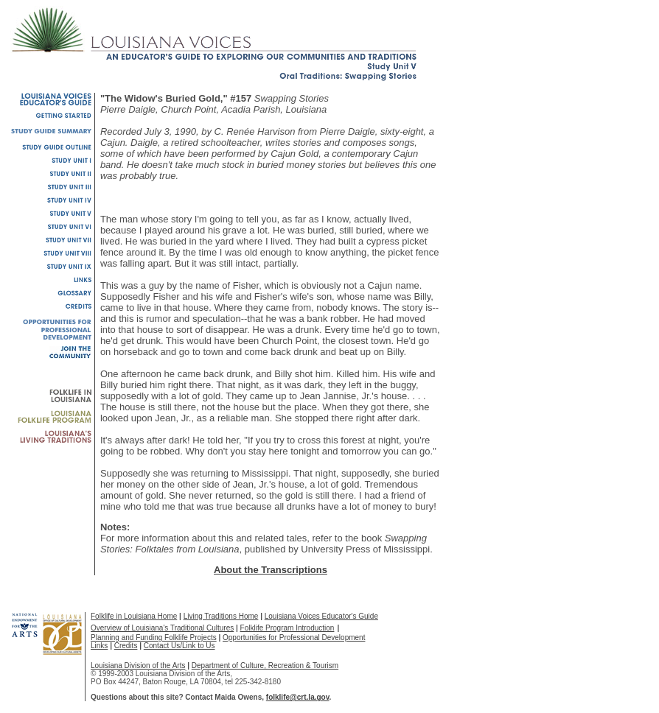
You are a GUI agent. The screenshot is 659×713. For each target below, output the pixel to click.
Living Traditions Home (221, 616)
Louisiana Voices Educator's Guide (321, 616)
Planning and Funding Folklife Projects (154, 637)
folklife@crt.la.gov (298, 697)
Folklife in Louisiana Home (134, 616)
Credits (126, 646)
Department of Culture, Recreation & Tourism (265, 665)
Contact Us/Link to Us (179, 646)
